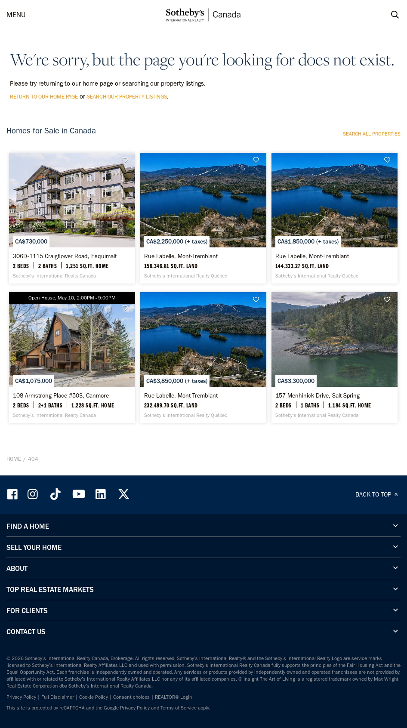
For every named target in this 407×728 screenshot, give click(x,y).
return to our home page (44, 96)
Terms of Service (178, 708)
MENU (15, 14)
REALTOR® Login (173, 697)
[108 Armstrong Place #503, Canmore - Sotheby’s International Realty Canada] (72, 357)
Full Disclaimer (57, 697)
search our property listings (127, 96)
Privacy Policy (21, 697)
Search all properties (372, 134)
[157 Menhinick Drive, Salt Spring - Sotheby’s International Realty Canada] (334, 357)
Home (13, 459)
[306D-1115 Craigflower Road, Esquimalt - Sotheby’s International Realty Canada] (72, 218)
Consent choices (131, 697)
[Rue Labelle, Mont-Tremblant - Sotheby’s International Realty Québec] (203, 218)
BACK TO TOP (378, 494)
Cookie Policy (93, 697)
